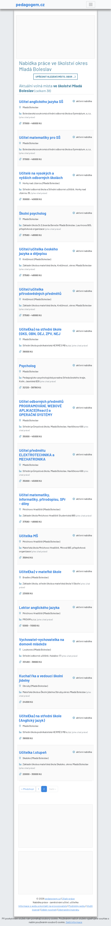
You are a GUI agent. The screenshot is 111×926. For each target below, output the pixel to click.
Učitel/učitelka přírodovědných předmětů (40, 291)
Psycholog (27, 365)
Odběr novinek (49, 909)
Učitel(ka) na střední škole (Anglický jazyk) (40, 718)
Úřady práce (68, 898)
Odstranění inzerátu (68, 909)
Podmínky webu (77, 905)
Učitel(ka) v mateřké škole (40, 571)
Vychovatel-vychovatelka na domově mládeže (41, 641)
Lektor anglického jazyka (39, 607)
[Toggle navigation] (90, 4)
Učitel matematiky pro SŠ (39, 137)
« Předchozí (27, 788)
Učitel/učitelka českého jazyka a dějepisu (38, 251)
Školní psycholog (32, 213)
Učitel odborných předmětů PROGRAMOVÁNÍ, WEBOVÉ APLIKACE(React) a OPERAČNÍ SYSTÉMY (41, 408)
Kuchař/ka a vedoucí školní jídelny (41, 678)
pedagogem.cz (30, 4)
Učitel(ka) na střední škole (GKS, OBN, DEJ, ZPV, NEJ (40, 331)
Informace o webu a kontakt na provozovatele (42, 905)
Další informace (74, 922)
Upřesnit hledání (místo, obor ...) (55, 76)
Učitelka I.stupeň (32, 752)
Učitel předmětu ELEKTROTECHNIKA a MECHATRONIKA (36, 454)
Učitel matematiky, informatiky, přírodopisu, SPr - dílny (42, 499)
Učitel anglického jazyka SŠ (41, 101)
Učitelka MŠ (28, 535)
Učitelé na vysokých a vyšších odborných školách (41, 175)
